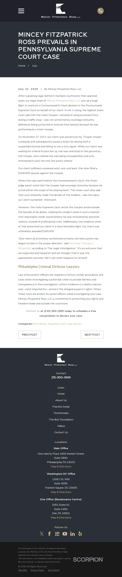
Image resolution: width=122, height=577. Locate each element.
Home (61, 394)
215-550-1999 (61, 377)
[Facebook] (49, 534)
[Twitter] (42, 534)
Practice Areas (61, 406)
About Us (61, 400)
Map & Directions (61, 466)
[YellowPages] (57, 534)
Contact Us (61, 432)
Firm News (40, 324)
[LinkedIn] (72, 534)
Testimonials (61, 413)
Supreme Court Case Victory (65, 324)
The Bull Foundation (61, 419)
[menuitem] (22, 570)
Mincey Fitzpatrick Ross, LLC (64, 100)
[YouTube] (65, 534)
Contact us (33, 311)
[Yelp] (80, 534)
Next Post (92, 334)
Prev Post (29, 334)
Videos (61, 426)
